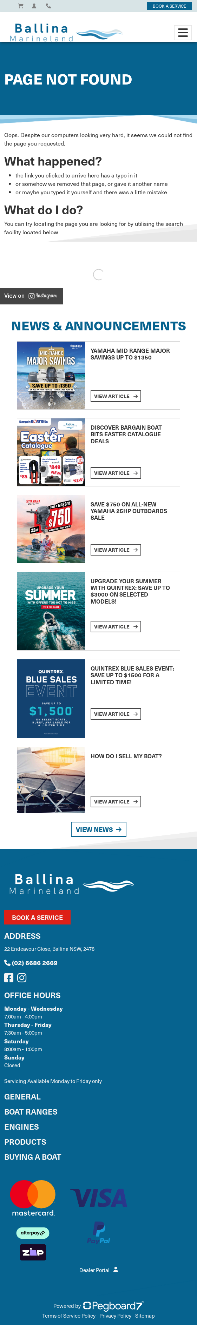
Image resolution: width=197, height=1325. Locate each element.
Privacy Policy (115, 1315)
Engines (21, 1126)
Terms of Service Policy (69, 1315)
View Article (116, 396)
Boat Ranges (31, 1111)
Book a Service (37, 917)
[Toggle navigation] (183, 32)
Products (25, 1141)
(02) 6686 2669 (31, 962)
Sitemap (145, 1315)
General (22, 1096)
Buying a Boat (32, 1156)
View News (99, 829)
